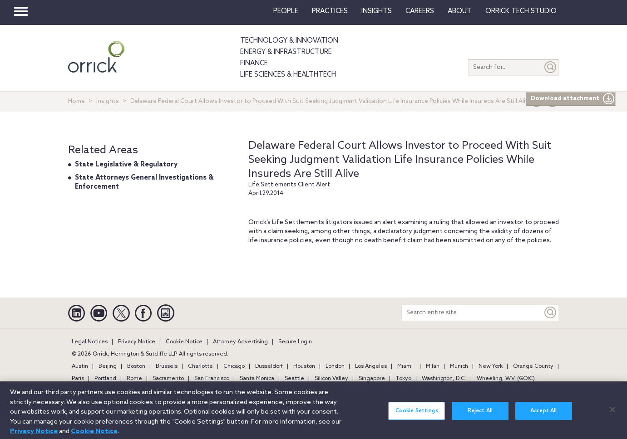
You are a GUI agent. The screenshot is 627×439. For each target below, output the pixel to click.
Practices (330, 11)
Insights (107, 101)
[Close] (612, 414)
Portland (105, 379)
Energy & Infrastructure (286, 52)
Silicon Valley (331, 379)
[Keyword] (551, 312)
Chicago (234, 366)
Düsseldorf (269, 366)
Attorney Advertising (240, 342)
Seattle (294, 379)
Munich (459, 366)
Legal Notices (90, 342)
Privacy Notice (136, 342)
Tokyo (403, 379)
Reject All (480, 415)
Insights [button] (376, 11)
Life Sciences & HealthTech (288, 75)
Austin (80, 366)
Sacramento (168, 379)
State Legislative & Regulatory (126, 165)
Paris (78, 379)
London (335, 366)
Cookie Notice (184, 342)
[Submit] (551, 67)
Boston (136, 366)
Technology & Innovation (289, 41)
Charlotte (200, 366)
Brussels (167, 366)
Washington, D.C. (444, 379)
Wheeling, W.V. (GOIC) (506, 379)
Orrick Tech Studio (521, 11)
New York (491, 366)
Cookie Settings (416, 415)
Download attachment (573, 99)
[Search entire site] (472, 312)
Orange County (533, 366)
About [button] (460, 11)
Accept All (543, 415)
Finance (254, 63)
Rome (134, 379)
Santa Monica (257, 379)
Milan (432, 366)
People (285, 11)
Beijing (108, 366)
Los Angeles (371, 366)
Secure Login (295, 342)
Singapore (372, 379)
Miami (405, 366)
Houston (304, 366)
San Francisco (211, 379)
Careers (419, 11)
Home (76, 101)
